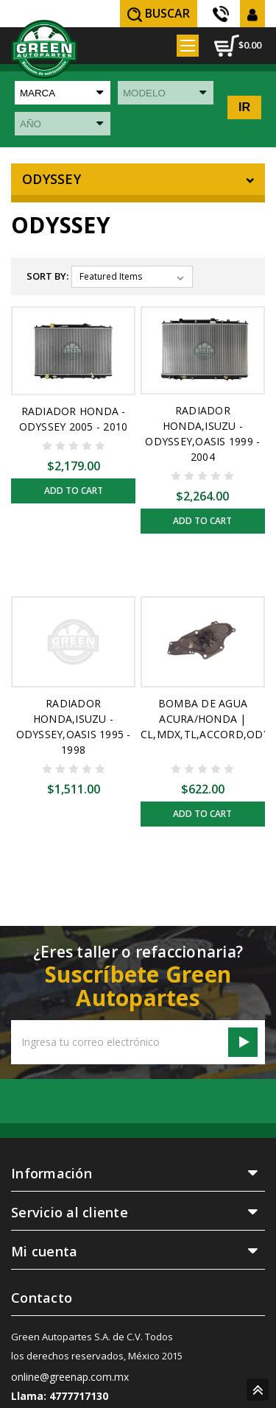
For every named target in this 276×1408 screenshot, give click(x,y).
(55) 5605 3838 (222, 14)
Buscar (158, 13)
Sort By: (47, 276)
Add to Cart (73, 490)
